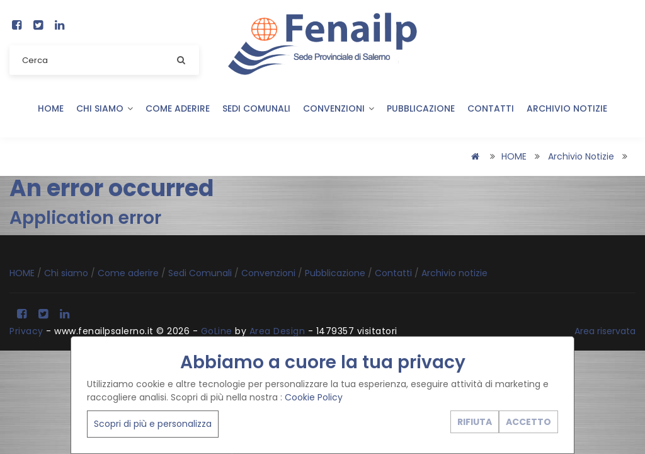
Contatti (490, 108)
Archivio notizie (567, 108)
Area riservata (605, 331)
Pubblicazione (421, 108)
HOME (51, 108)
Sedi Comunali (256, 108)
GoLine (216, 331)
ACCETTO (528, 422)
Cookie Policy (314, 397)
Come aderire (178, 108)
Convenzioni (338, 108)
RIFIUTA (474, 422)
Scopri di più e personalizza (153, 423)
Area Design (277, 331)
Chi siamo (104, 108)
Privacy (26, 331)
